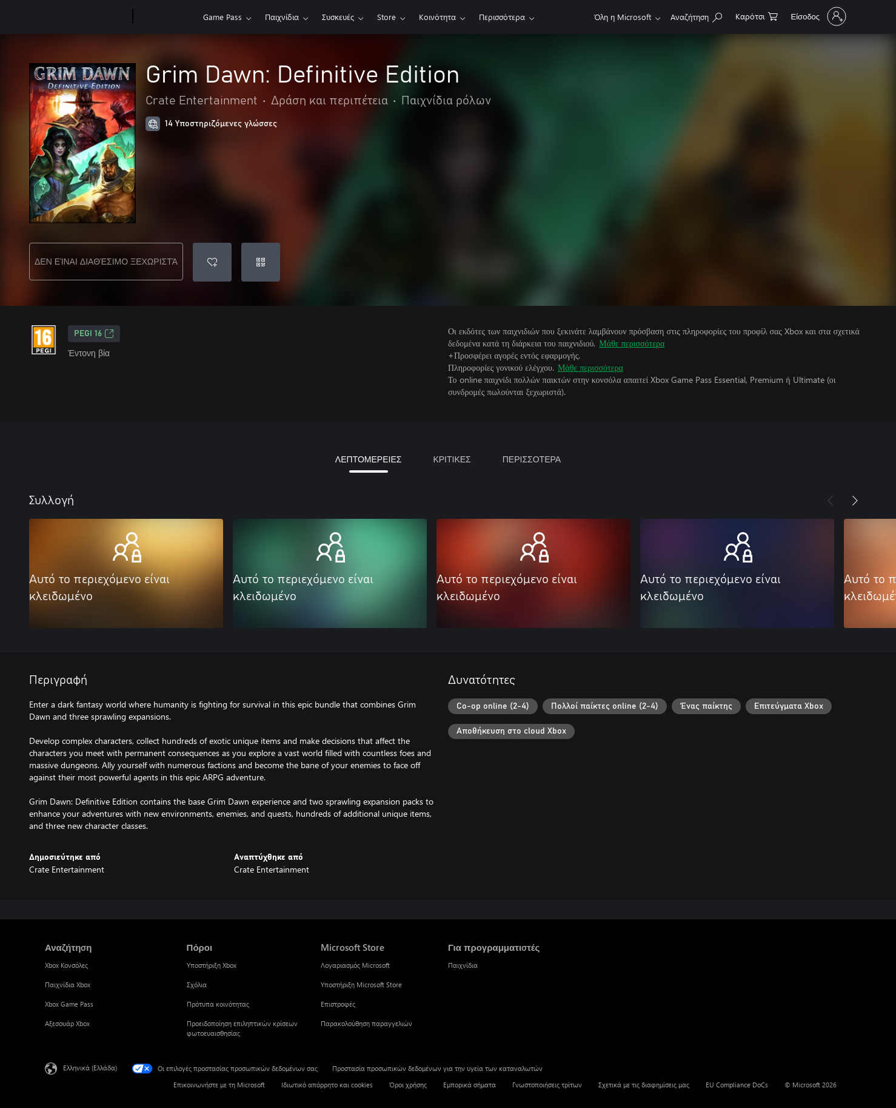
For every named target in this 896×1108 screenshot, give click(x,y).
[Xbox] (166, 17)
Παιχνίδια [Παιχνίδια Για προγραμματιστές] (463, 965)
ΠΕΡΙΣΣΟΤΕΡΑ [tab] (532, 459)
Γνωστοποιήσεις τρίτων (547, 1085)
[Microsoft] (86, 17)
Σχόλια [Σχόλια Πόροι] (197, 984)
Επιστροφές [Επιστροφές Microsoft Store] (338, 1004)
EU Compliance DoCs (737, 1085)
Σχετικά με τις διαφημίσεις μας (643, 1085)
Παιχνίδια (282, 17)
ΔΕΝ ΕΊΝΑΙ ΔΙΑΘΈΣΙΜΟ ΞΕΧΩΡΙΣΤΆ (106, 261)
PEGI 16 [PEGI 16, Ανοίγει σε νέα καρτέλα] (94, 334)
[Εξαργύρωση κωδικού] (260, 262)
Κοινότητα (437, 17)
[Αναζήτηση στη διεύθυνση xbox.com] (696, 15)
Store (386, 17)
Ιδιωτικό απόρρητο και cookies (327, 1085)
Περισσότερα (502, 17)
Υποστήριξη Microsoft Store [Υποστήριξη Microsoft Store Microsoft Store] (361, 984)
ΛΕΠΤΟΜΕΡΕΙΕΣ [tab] (368, 459)
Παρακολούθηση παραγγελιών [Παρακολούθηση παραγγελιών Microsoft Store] (366, 1023)
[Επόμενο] (855, 500)
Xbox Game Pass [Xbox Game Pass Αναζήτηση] (69, 1004)
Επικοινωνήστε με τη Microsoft (219, 1085)
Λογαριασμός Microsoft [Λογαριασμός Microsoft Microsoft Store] (355, 965)
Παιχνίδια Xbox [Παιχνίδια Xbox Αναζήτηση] (67, 984)
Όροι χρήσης (408, 1085)
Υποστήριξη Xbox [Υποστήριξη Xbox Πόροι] (211, 965)
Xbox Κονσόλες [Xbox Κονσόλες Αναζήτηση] (66, 965)
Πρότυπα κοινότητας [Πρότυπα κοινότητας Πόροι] (218, 1004)
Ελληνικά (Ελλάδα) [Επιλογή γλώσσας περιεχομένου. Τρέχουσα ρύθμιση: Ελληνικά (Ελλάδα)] (90, 1068)
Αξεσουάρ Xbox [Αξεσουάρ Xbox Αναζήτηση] (67, 1023)
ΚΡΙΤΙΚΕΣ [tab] (451, 459)
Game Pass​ (222, 17)
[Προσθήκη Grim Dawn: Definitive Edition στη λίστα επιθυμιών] (212, 262)
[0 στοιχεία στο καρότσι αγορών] (756, 15)
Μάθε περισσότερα (631, 343)
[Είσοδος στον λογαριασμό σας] (818, 16)
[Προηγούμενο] (830, 500)
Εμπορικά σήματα (469, 1085)
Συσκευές (338, 17)
